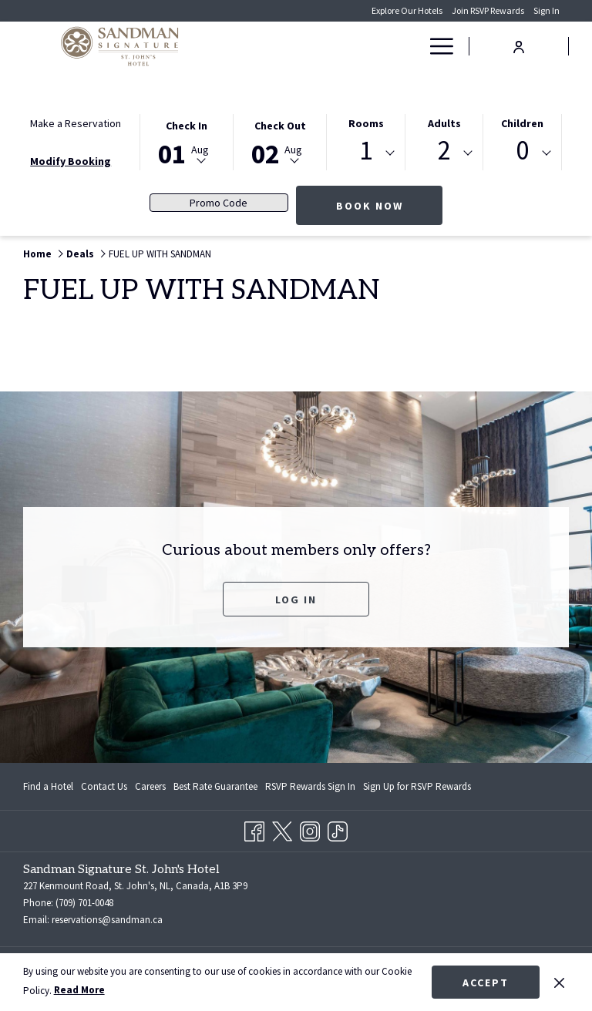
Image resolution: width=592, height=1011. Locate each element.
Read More (79, 989)
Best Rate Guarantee (215, 786)
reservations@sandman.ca (107, 919)
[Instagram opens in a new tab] (310, 828)
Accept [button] (485, 982)
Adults (444, 123)
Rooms (366, 123)
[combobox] (365, 153)
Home (37, 253)
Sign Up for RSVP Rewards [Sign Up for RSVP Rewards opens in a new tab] (417, 789)
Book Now (389, 205)
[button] (186, 141)
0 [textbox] (522, 150)
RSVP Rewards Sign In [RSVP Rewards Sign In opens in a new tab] (310, 789)
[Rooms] (342, 46)
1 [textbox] (365, 150)
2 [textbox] (444, 150)
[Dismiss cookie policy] (559, 981)
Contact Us (104, 786)
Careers (150, 786)
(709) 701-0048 (84, 902)
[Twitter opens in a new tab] (282, 828)
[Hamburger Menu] (436, 46)
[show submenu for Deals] (412, 46)
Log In (296, 599)
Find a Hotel (48, 786)
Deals (80, 253)
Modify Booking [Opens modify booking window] (70, 161)
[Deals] (385, 46)
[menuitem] (50, 786)
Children (522, 123)
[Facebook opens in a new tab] (254, 828)
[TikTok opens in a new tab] (338, 828)
